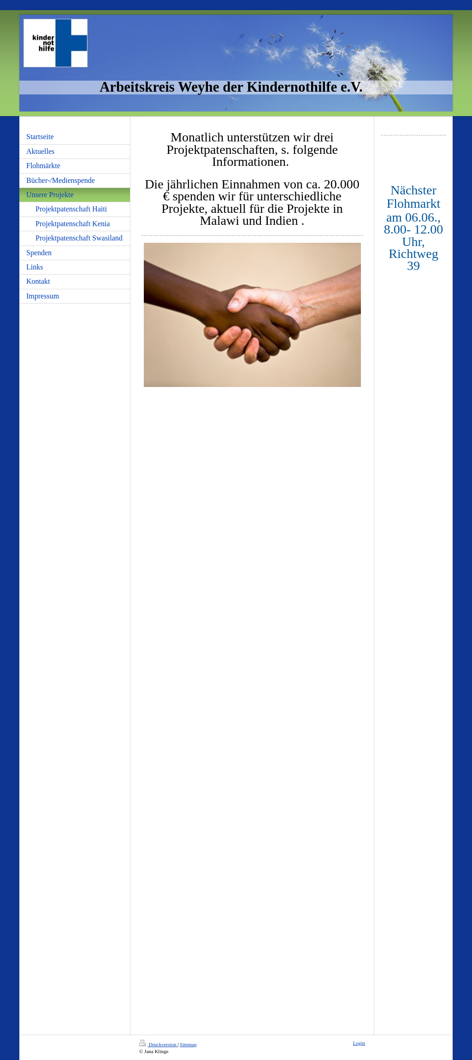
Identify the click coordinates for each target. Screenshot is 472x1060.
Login (359, 1043)
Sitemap (188, 1044)
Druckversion (158, 1044)
